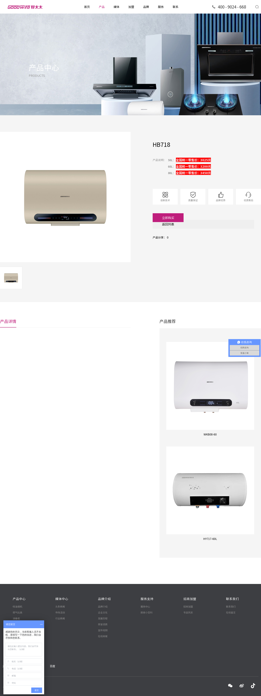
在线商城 (102, 627)
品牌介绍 (102, 597)
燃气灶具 (17, 604)
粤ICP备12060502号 (71, 691)
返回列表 (173, 224)
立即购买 (173, 217)
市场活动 (60, 602)
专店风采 (188, 602)
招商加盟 (188, 596)
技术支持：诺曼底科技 (245, 691)
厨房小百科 (146, 602)
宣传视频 (102, 621)
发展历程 (102, 609)
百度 (52, 656)
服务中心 (145, 596)
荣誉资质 (102, 615)
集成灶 (16, 616)
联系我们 (231, 596)
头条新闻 (60, 597)
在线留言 (231, 602)
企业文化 (102, 603)
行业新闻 (60, 608)
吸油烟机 (17, 598)
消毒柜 (16, 610)
